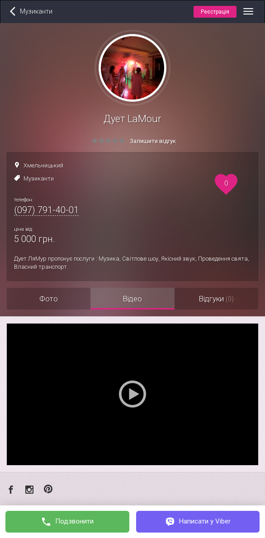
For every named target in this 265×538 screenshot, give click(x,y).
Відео (132, 298)
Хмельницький (43, 165)
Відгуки (216, 298)
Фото (48, 298)
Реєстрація (215, 12)
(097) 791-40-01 (46, 210)
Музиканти (39, 178)
